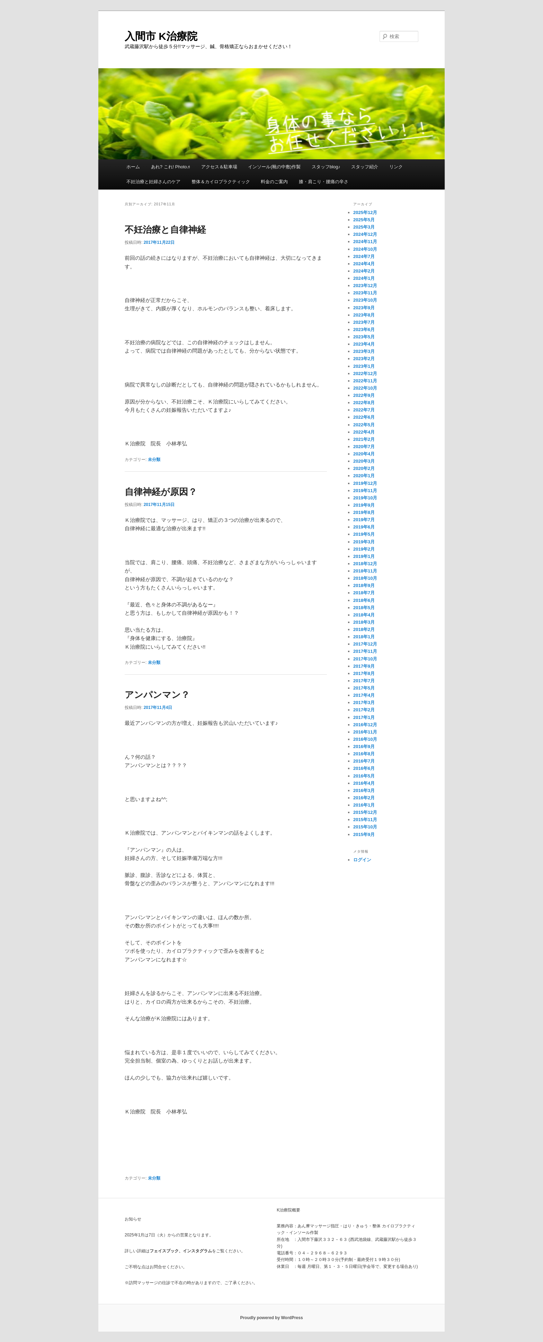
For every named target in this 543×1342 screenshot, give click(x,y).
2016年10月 (365, 739)
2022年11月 (365, 380)
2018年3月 (364, 622)
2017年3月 (364, 702)
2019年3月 (364, 541)
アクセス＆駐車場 (219, 166)
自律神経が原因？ (161, 492)
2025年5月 (364, 219)
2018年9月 (364, 585)
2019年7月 (364, 519)
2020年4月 (364, 453)
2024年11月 (365, 241)
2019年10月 (365, 497)
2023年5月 (364, 336)
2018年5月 (364, 607)
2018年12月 (365, 563)
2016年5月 (364, 776)
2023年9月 (364, 307)
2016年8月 (364, 753)
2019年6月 (364, 527)
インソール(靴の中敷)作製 (274, 166)
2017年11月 (365, 651)
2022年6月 (364, 417)
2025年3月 (364, 227)
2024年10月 (365, 249)
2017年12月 (365, 644)
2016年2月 (364, 797)
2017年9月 (364, 666)
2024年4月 (364, 263)
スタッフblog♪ (326, 166)
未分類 (154, 459)
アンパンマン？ (157, 695)
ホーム (133, 166)
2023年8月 (364, 315)
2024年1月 (364, 278)
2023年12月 (365, 285)
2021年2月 (364, 439)
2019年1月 (364, 556)
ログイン (362, 859)
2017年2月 (364, 709)
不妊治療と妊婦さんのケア (153, 181)
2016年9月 (364, 746)
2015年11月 (365, 819)
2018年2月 (364, 629)
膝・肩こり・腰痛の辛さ (323, 181)
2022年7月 (364, 409)
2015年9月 (364, 834)
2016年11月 (365, 732)
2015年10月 (365, 826)
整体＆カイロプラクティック (221, 181)
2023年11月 (365, 292)
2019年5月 (364, 534)
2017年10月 (365, 658)
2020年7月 (364, 446)
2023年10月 (365, 300)
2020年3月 (364, 461)
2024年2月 (364, 271)
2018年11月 (365, 571)
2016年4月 (364, 783)
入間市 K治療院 (161, 36)
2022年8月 (364, 402)
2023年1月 (364, 366)
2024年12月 (365, 234)
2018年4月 (364, 614)
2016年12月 (365, 724)
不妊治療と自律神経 (165, 229)
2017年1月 (364, 717)
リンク (396, 166)
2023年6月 (364, 329)
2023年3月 (364, 351)
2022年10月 (365, 388)
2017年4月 (364, 695)
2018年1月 (364, 636)
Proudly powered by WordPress (271, 1317)
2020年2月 (364, 468)
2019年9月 (364, 505)
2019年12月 (365, 483)
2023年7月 (364, 322)
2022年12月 (365, 373)
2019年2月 (364, 549)
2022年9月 (364, 395)
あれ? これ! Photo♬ (170, 166)
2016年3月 (364, 790)
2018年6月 (364, 600)
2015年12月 (365, 812)
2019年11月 (365, 490)
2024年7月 (364, 256)
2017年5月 (364, 688)
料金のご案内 (274, 181)
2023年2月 (364, 358)
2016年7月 (364, 761)
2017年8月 (364, 673)
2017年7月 (364, 680)
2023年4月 (364, 344)
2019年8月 (364, 512)
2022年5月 (364, 424)
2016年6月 (364, 768)
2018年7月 (364, 592)
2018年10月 (365, 578)
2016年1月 (364, 805)
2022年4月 (364, 432)
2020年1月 (364, 475)
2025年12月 (365, 212)
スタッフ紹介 (364, 166)
